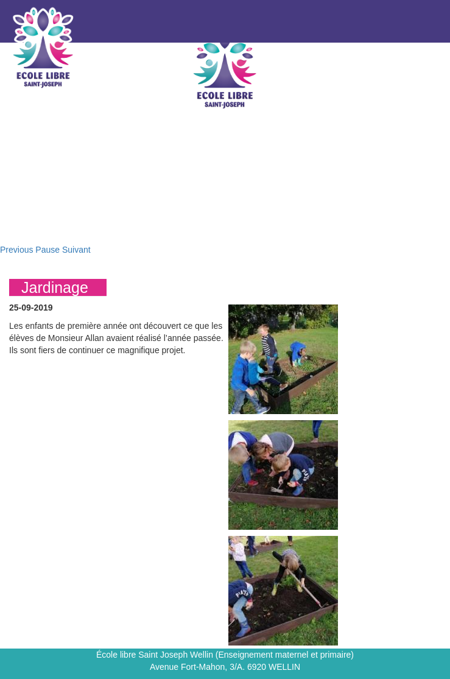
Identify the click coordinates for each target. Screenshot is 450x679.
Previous (16, 250)
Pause (47, 250)
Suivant (76, 250)
